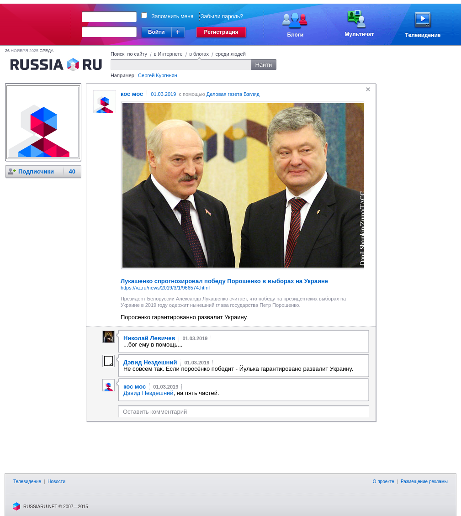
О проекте (383, 481)
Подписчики (36, 171)
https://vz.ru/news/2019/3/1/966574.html (165, 287)
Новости (56, 481)
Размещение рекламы (424, 481)
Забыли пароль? (222, 16)
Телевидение (27, 481)
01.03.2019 (163, 94)
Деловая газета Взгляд (233, 94)
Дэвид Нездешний (148, 393)
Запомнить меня (173, 16)
